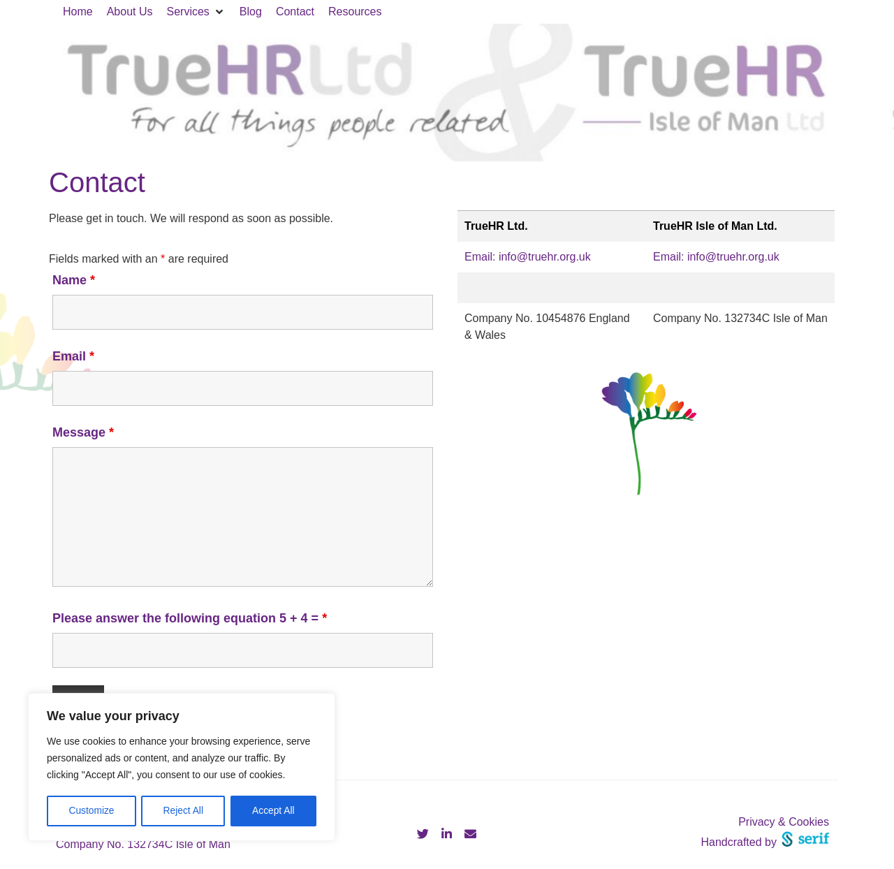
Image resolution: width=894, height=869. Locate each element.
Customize (91, 811)
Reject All (183, 811)
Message (83, 432)
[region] (181, 767)
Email (73, 356)
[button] (196, 12)
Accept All (273, 811)
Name (73, 280)
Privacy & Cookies (783, 822)
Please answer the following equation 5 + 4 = (189, 618)
